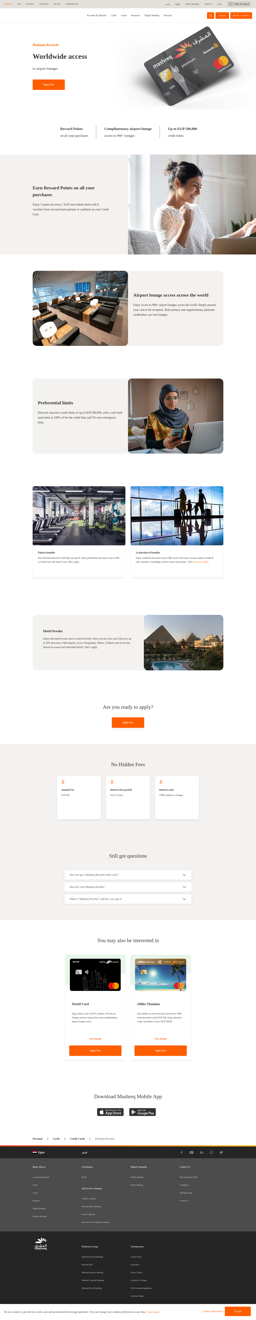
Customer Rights (137, 1296)
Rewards (168, 15)
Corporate (44, 4)
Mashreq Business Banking (92, 1272)
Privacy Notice (136, 1272)
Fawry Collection (88, 1214)
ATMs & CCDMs (89, 1199)
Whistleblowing (186, 1193)
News (220, 4)
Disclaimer (135, 1265)
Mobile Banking (137, 1177)
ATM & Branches (193, 4)
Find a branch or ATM (188, 1177)
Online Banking (137, 1185)
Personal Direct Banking (91, 1206)
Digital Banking (151, 15)
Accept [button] (237, 1311)
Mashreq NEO (87, 1265)
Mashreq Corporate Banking (93, 1280)
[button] (212, 1311)
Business (30, 4)
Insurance (135, 15)
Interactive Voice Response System (95, 1222)
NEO (19, 4)
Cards (113, 15)
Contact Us (184, 1201)
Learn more (153, 1312)
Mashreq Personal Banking (92, 1257)
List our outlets (201, 562)
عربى (168, 4)
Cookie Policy (136, 1257)
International (72, 4)
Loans (123, 15)
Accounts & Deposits (96, 15)
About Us (208, 4)
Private (57, 4)
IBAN (84, 1177)
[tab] (96, 15)
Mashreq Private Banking (92, 1288)
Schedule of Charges (139, 1280)
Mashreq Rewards (40, 1216)
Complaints (184, 1185)
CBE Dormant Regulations (141, 1288)
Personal (8, 4)
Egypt (178, 4)
